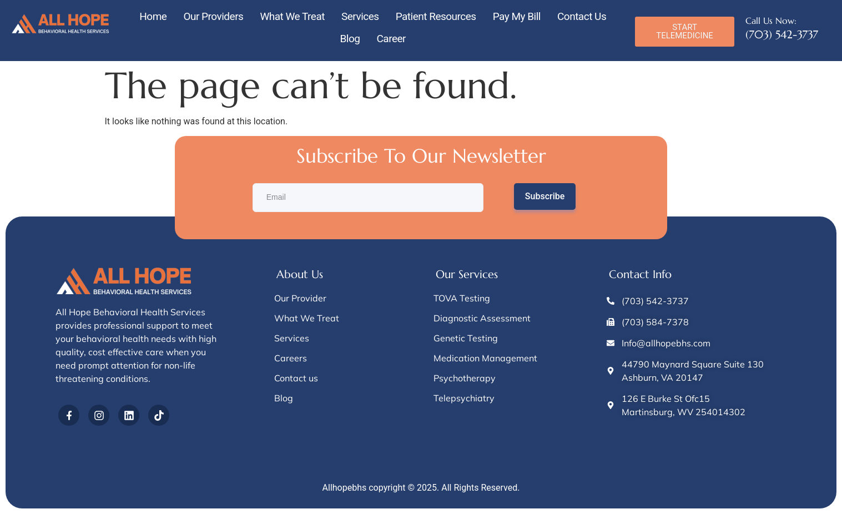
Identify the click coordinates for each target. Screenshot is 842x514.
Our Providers (213, 16)
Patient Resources (436, 16)
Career (391, 38)
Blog (350, 38)
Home (153, 16)
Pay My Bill (517, 16)
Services (360, 16)
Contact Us (581, 16)
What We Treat (292, 16)
